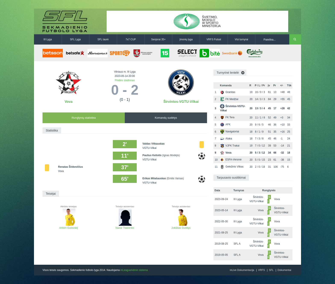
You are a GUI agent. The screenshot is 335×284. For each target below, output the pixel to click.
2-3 (269, 255)
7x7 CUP (131, 39)
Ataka (226, 138)
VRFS (261, 270)
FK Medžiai (229, 99)
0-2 (269, 210)
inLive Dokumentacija (242, 270)
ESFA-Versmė (230, 159)
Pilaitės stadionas (125, 80)
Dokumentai (284, 270)
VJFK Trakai (229, 145)
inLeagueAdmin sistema (134, 270)
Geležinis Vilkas (231, 166)
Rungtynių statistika (84, 117)
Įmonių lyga (185, 39)
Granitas (227, 92)
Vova (68, 101)
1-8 (269, 232)
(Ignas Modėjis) (171, 155)
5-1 (269, 199)
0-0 (269, 243)
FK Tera (227, 117)
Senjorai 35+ (158, 39)
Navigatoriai (229, 131)
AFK (225, 124)
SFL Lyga (75, 39)
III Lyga (48, 39)
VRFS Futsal (213, 39)
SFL (271, 270)
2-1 (269, 221)
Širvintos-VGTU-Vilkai (181, 101)
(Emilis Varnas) (175, 178)
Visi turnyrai (241, 39)
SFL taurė (103, 39)
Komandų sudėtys (166, 117)
